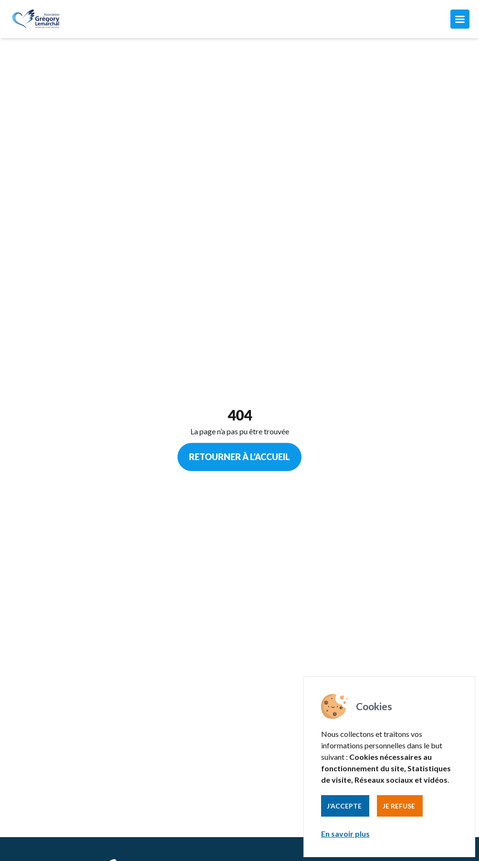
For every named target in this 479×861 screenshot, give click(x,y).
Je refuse (399, 806)
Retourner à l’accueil (239, 457)
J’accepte (344, 806)
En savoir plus (345, 833)
